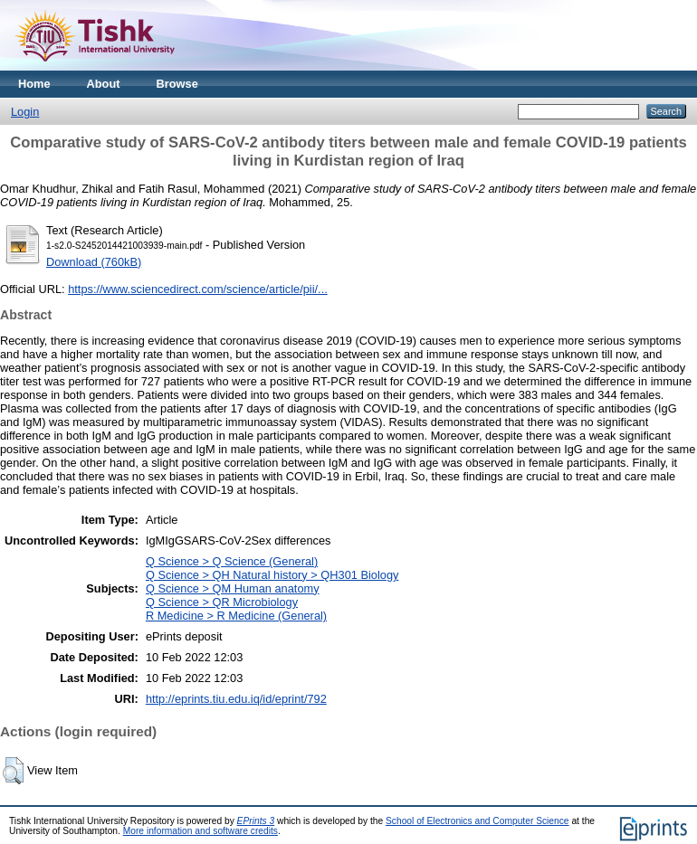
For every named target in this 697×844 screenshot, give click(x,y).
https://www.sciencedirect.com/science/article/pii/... (198, 289)
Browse (177, 83)
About (103, 83)
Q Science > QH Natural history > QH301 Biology (272, 575)
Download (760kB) (93, 262)
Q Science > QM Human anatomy (233, 588)
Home (34, 83)
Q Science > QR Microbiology (222, 602)
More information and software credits (200, 831)
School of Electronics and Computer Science (477, 821)
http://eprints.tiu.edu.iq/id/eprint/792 (236, 699)
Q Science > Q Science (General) (232, 561)
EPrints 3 (256, 821)
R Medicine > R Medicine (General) (236, 615)
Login (25, 112)
